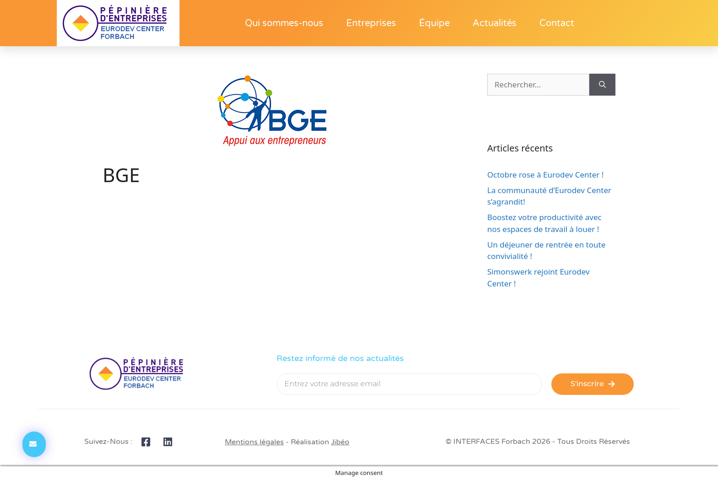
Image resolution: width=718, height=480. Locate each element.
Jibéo (340, 442)
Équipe (434, 23)
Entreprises (371, 23)
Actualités (495, 23)
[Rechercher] (602, 85)
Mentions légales (254, 442)
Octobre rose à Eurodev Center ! (545, 174)
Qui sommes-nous (284, 23)
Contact (556, 23)
